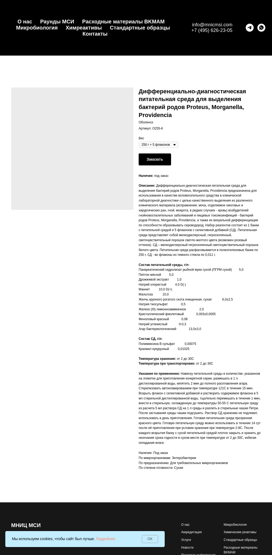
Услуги (186, 540)
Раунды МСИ (57, 21)
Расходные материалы (240, 547)
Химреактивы (84, 28)
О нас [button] (25, 21)
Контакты (95, 34)
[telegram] (250, 28)
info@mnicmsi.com (212, 24)
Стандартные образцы (140, 28)
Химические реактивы (240, 532)
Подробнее (105, 539)
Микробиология (37, 28)
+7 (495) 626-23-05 (211, 30)
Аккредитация (191, 532)
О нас (185, 525)
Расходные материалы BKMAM (123, 21)
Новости (187, 547)
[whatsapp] (261, 28)
